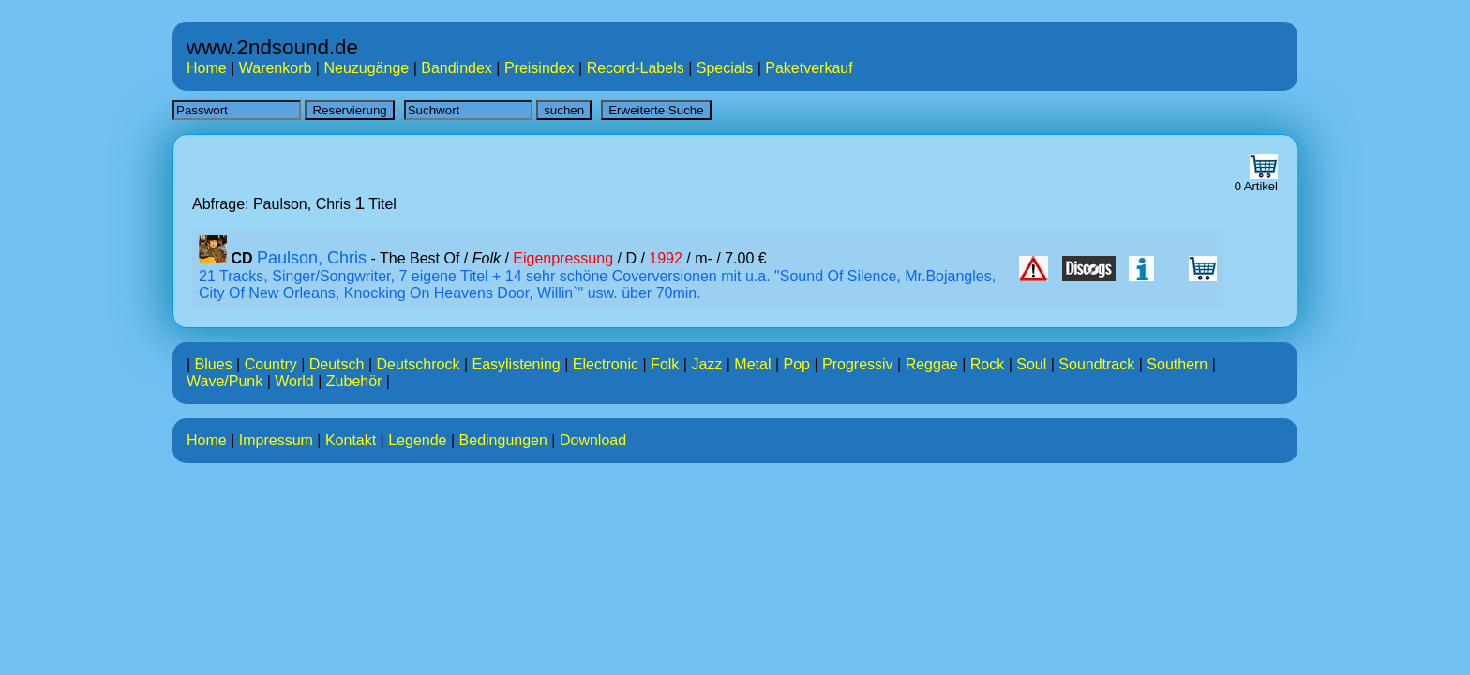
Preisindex (539, 68)
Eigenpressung (563, 258)
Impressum (276, 440)
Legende (417, 440)
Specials (725, 68)
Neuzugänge (366, 68)
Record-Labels (635, 68)
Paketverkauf (808, 68)
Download (593, 440)
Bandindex (456, 68)
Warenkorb (275, 68)
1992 (665, 258)
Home (207, 68)
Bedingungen (503, 440)
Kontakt (350, 440)
